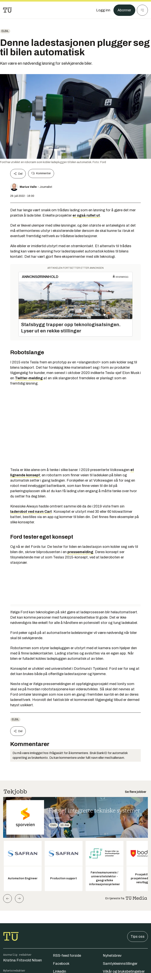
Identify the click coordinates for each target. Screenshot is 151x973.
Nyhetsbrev (112, 956)
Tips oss (138, 937)
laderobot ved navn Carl (31, 512)
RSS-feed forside (67, 956)
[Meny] (142, 10)
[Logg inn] (103, 10)
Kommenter (41, 173)
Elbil (5, 31)
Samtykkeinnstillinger (120, 964)
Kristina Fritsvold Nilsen (22, 960)
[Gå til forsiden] (7, 10)
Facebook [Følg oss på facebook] (61, 964)
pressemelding (80, 552)
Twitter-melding (29, 378)
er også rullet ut (86, 215)
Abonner (124, 10)
